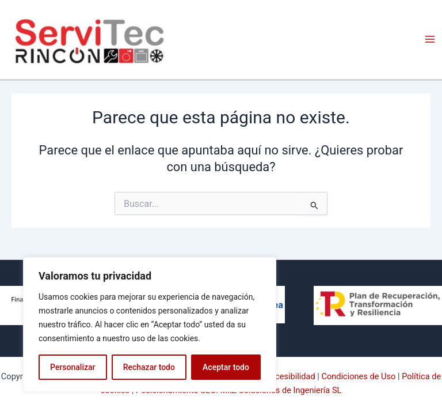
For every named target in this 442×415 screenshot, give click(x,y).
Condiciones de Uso (358, 376)
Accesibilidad (290, 376)
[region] (149, 324)
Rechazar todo (149, 367)
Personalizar (72, 367)
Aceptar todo (226, 367)
